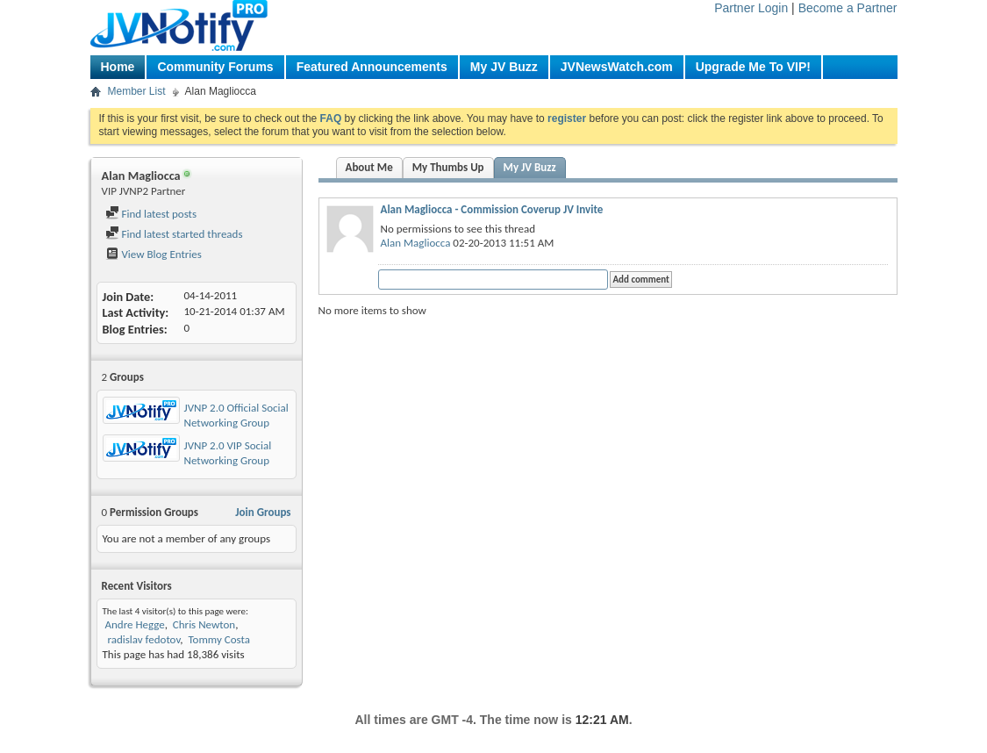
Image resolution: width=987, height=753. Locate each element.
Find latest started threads (174, 233)
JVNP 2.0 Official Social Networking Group (236, 415)
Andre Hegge (134, 624)
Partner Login (751, 8)
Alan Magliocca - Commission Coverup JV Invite (492, 209)
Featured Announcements (372, 67)
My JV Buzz (504, 67)
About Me (369, 167)
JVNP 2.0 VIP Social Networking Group (228, 453)
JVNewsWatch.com (617, 67)
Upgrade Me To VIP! (753, 67)
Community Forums (215, 67)
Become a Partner (848, 8)
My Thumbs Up (448, 167)
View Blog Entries (153, 254)
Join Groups (262, 512)
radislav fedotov (142, 639)
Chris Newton (204, 624)
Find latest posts (151, 213)
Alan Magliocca (416, 242)
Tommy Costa (219, 639)
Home (118, 67)
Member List (137, 91)
